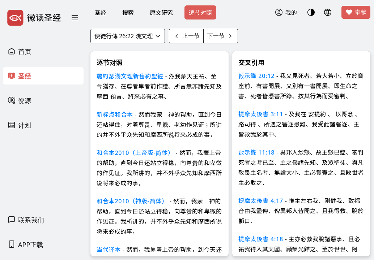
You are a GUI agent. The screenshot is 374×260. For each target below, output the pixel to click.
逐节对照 (200, 13)
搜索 (128, 13)
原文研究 (161, 13)
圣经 (100, 13)
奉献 (355, 12)
